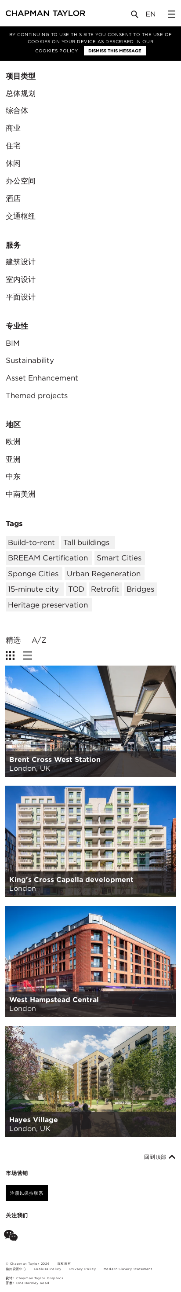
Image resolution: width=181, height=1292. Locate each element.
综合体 (17, 110)
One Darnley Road (33, 1283)
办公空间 (21, 180)
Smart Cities (119, 557)
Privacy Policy (82, 1269)
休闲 (13, 163)
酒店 (13, 198)
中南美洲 (21, 494)
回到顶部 (159, 1157)
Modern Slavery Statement (128, 1269)
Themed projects (37, 395)
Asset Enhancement (42, 377)
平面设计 (21, 297)
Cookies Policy (56, 50)
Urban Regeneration (104, 573)
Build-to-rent (31, 542)
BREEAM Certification (48, 557)
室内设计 (21, 279)
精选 (13, 640)
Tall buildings (86, 542)
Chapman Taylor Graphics (39, 1278)
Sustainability (30, 360)
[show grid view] (10, 655)
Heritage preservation (48, 604)
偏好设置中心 (16, 1269)
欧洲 (13, 441)
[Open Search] (135, 16)
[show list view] (27, 655)
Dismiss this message (114, 50)
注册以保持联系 (26, 1193)
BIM (13, 343)
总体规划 (21, 93)
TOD (76, 589)
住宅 (13, 145)
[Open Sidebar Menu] (171, 14)
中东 (13, 476)
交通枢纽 (21, 216)
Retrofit (105, 589)
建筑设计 (21, 261)
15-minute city (33, 589)
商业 (13, 128)
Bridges (140, 589)
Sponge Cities (33, 573)
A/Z (39, 640)
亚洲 (13, 459)
